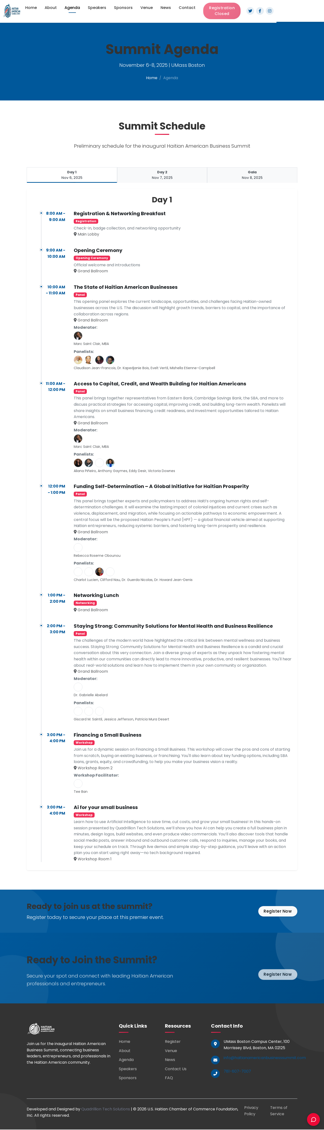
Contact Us (175, 1069)
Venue (146, 7)
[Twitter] (250, 11)
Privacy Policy (251, 1111)
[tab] (72, 175)
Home (31, 7)
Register (173, 1042)
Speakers (97, 7)
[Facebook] (260, 11)
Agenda (72, 7)
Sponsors (123, 7)
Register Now (276, 912)
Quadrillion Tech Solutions (105, 1109)
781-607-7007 (237, 1072)
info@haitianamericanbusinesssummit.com (265, 1058)
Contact (187, 7)
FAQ (169, 1078)
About (51, 7)
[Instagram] (270, 11)
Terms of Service (278, 1111)
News (166, 7)
